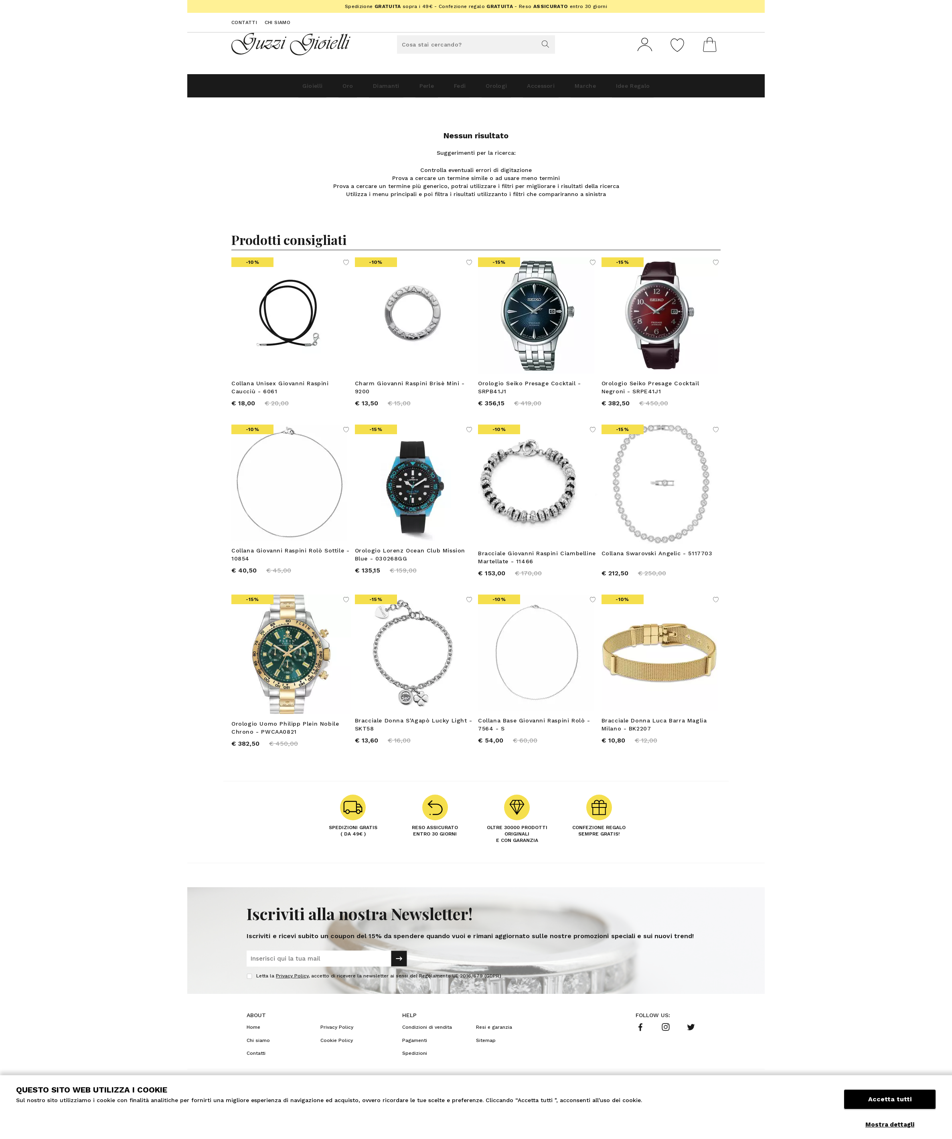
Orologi (503, 89)
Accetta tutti (889, 1106)
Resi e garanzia (494, 1039)
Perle (413, 89)
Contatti (244, 22)
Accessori (559, 89)
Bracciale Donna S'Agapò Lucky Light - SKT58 (413, 733)
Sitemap (486, 1052)
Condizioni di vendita (427, 1039)
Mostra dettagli (889, 1124)
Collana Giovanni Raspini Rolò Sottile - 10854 (290, 560)
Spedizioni (414, 1065)
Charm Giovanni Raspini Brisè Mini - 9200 (410, 390)
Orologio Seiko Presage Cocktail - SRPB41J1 (529, 390)
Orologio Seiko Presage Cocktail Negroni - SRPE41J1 (650, 390)
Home (253, 1039)
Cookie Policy (336, 1052)
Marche (615, 89)
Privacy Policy (292, 987)
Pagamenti (414, 1052)
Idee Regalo (674, 89)
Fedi (457, 89)
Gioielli (269, 89)
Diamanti (362, 89)
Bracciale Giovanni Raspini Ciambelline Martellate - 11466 (537, 563)
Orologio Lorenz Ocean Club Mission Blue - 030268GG (410, 560)
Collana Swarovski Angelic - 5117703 (657, 559)
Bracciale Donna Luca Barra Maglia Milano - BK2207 (654, 733)
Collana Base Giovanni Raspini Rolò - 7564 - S (534, 733)
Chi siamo (278, 22)
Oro (314, 89)
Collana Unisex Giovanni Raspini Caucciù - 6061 (280, 390)
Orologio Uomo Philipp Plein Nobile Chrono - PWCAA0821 (285, 736)
